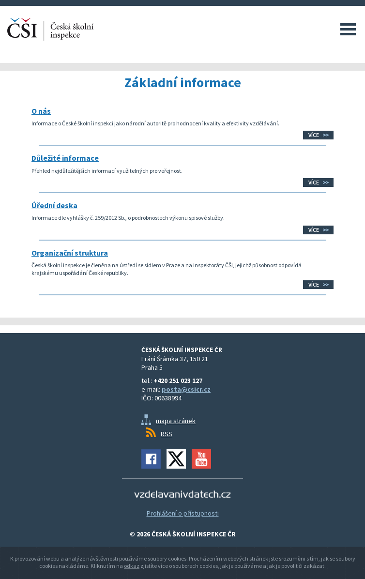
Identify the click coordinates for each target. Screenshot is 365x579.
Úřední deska (54, 205)
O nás (41, 111)
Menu (348, 29)
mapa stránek (176, 420)
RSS (166, 433)
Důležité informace (65, 158)
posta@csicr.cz (186, 389)
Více (313, 134)
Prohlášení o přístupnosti (183, 513)
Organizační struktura (69, 253)
